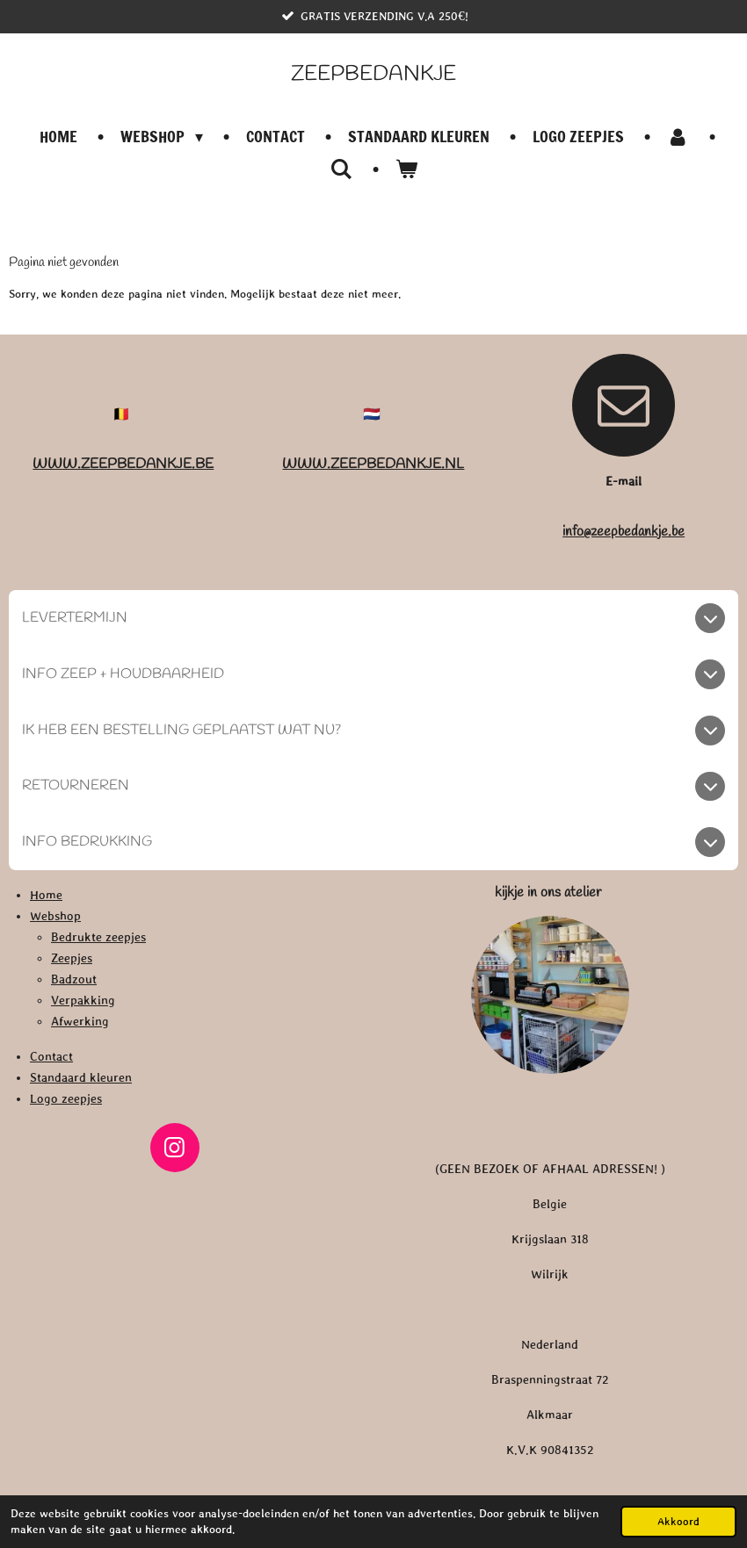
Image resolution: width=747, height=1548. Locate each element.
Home (46, 895)
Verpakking (83, 1000)
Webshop (55, 916)
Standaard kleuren (81, 1077)
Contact (51, 1056)
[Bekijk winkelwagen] (406, 169)
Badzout (74, 979)
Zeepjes (71, 958)
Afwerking (80, 1021)
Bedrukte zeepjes (98, 937)
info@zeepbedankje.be (623, 531)
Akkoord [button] (678, 1521)
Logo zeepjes (66, 1098)
